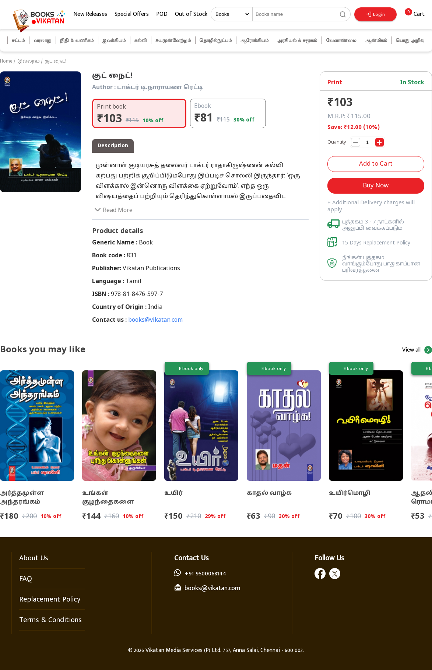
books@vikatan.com (155, 320)
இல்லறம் (28, 61)
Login (375, 14)
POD (162, 14)
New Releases (90, 14)
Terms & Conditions (50, 620)
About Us (33, 558)
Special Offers (132, 14)
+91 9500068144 (205, 573)
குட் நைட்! (55, 61)
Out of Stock (191, 14)
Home (6, 61)
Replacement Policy (49, 599)
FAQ (25, 578)
